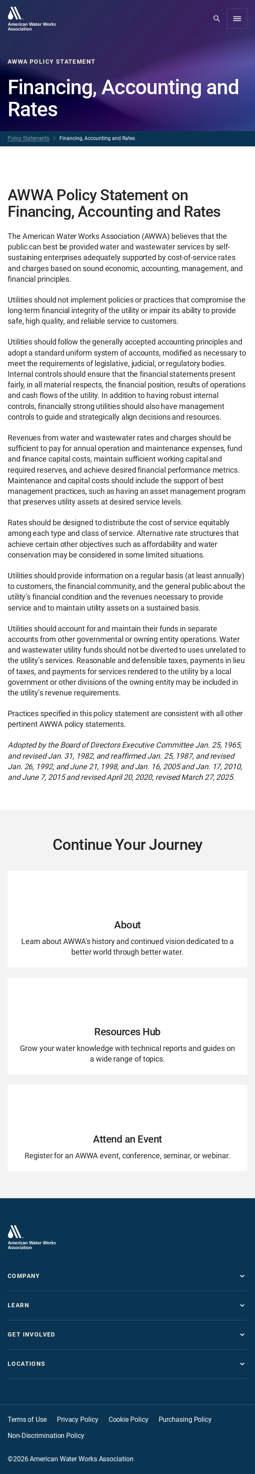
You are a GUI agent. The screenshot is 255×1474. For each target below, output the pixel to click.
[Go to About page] (127, 919)
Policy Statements (28, 138)
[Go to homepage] (32, 19)
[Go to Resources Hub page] (127, 1026)
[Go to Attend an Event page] (127, 1128)
